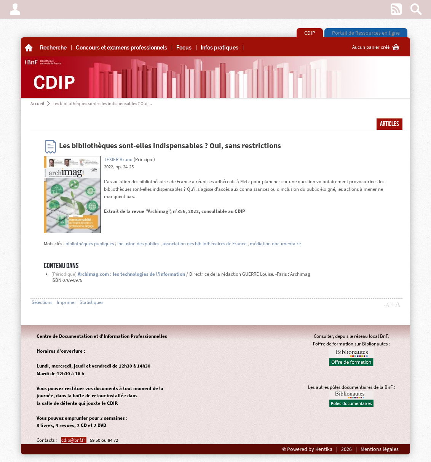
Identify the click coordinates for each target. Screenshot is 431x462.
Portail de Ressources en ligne (366, 32)
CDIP (309, 32)
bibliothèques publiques (89, 243)
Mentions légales (380, 449)
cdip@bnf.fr (73, 440)
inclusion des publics (138, 243)
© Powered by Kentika (307, 449)
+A (396, 304)
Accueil (37, 103)
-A (386, 305)
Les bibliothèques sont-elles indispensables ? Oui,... (102, 103)
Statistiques (91, 302)
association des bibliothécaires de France (204, 243)
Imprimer (66, 302)
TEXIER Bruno (118, 159)
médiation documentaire (275, 243)
